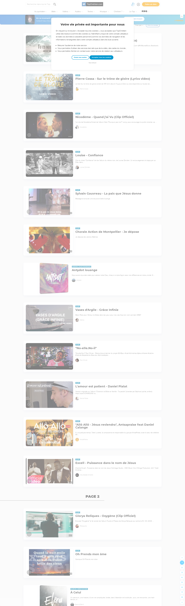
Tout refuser (92, 63)
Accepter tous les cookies (101, 57)
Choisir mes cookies (80, 57)
